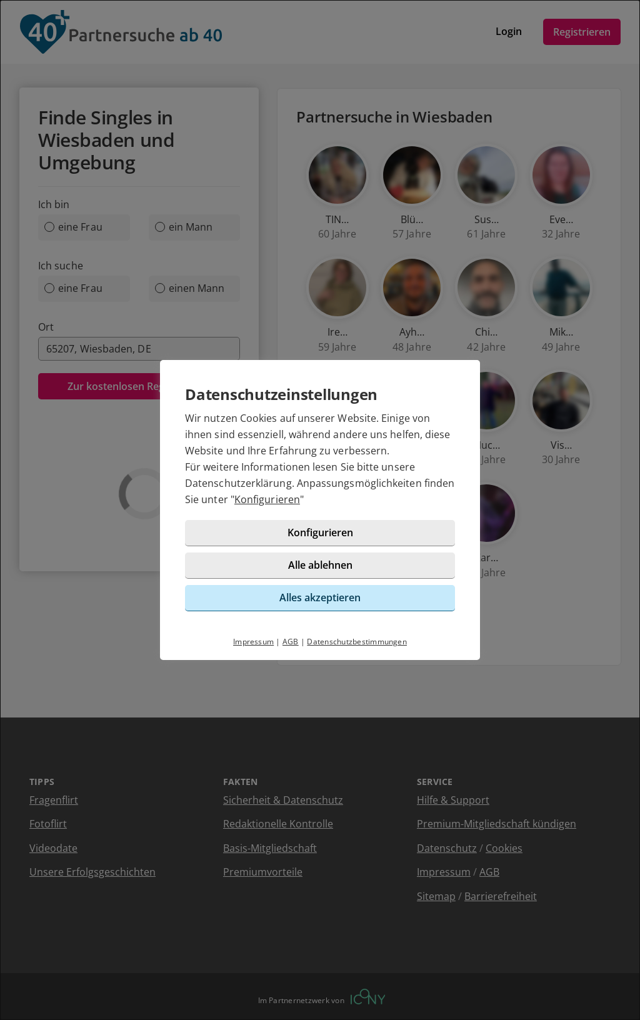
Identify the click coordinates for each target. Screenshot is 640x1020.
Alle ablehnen (320, 565)
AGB (290, 641)
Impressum (253, 641)
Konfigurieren (267, 499)
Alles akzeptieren (320, 597)
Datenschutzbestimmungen (357, 641)
